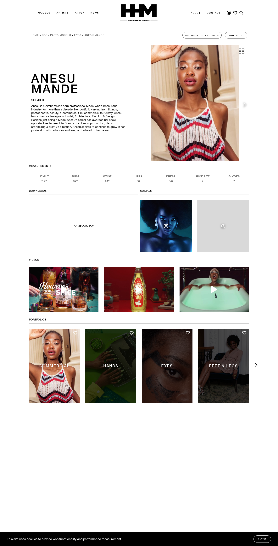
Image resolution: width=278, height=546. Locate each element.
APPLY (79, 12)
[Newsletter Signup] (229, 13)
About (196, 13)
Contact (214, 13)
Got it (262, 539)
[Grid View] (241, 51)
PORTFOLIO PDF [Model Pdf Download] (83, 225)
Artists (63, 12)
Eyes (77, 35)
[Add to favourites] (75, 333)
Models (44, 12)
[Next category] (256, 365)
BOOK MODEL (236, 35)
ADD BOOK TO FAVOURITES (202, 35)
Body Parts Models (56, 35)
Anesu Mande (94, 35)
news (95, 12)
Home (35, 35)
